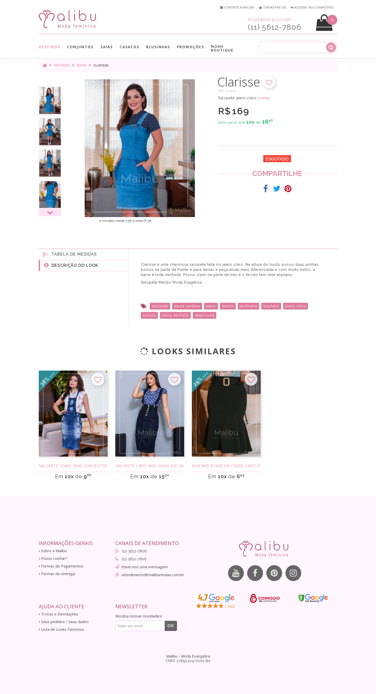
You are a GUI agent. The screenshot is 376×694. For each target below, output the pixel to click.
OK (170, 626)
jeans (211, 306)
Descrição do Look (71, 265)
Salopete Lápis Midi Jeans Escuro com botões (149, 466)
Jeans (81, 65)
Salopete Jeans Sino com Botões (73, 466)
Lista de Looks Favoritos (61, 629)
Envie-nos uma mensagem (144, 566)
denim (228, 306)
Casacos (129, 47)
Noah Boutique (222, 48)
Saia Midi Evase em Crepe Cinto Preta (226, 466)
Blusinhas (158, 47)
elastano (271, 306)
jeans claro (295, 306)
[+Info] (264, 98)
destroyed (204, 315)
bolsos (149, 315)
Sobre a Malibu (53, 550)
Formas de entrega (57, 573)
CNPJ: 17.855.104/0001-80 (188, 661)
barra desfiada (175, 315)
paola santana (187, 306)
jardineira (248, 306)
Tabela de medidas (70, 254)
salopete (160, 306)
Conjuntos (80, 47)
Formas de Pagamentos (61, 566)
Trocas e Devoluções (58, 614)
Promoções (190, 47)
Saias (107, 47)
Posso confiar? (53, 558)
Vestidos (49, 47)
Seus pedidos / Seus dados (64, 621)
